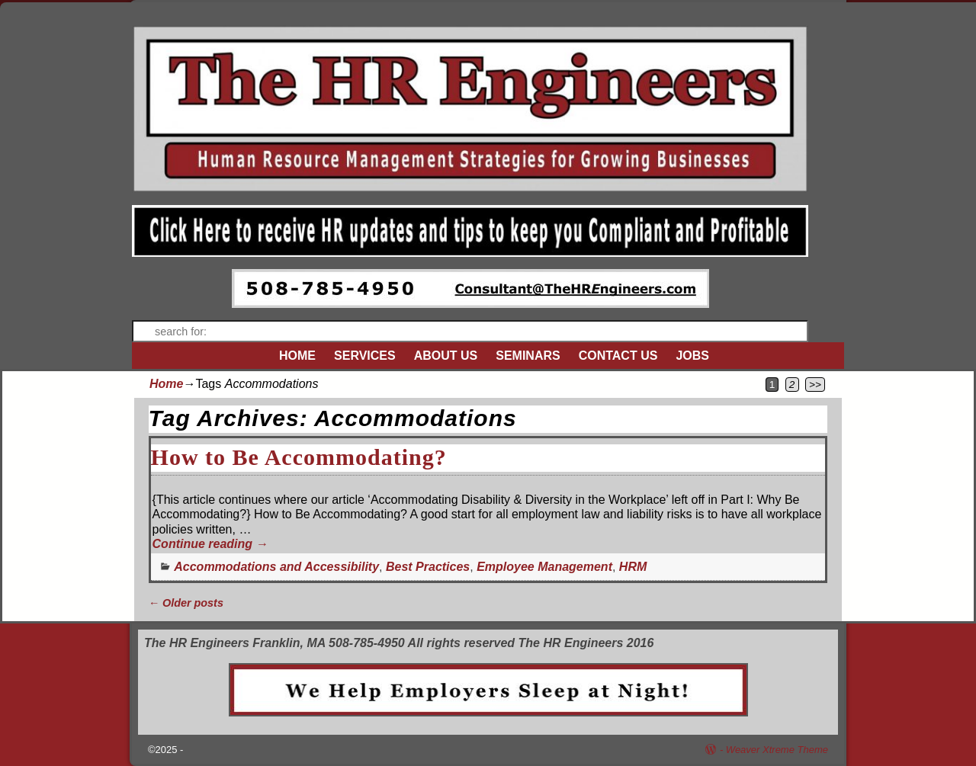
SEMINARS (528, 355)
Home (166, 383)
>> (815, 384)
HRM (633, 566)
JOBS (692, 355)
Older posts (186, 603)
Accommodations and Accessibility (276, 566)
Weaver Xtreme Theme (777, 749)
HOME (297, 355)
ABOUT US (446, 355)
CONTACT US (618, 355)
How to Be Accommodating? (299, 457)
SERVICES (365, 355)
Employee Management (544, 566)
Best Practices (428, 566)
